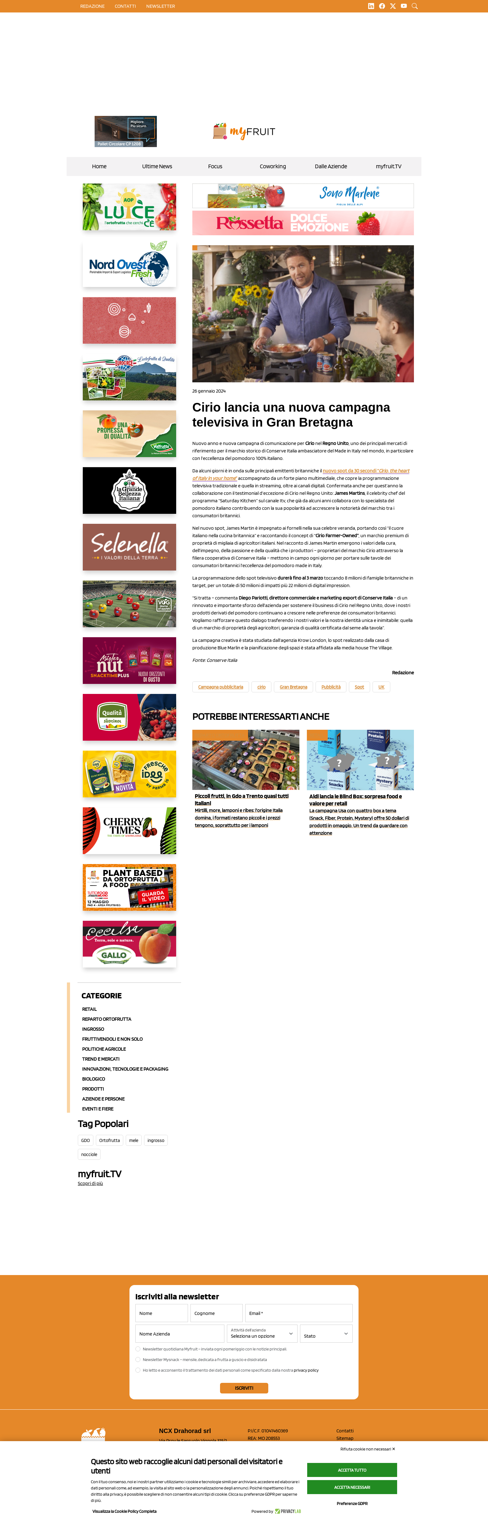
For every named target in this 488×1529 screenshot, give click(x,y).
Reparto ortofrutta (106, 1019)
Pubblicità (330, 687)
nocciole (89, 1154)
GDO (85, 1140)
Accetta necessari (352, 1487)
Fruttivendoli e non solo (112, 1039)
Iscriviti (244, 1388)
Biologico (93, 1079)
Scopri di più (90, 1183)
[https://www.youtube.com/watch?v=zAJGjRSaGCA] (129, 892)
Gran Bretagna (293, 687)
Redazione (92, 6)
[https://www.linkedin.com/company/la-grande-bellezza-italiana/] (129, 495)
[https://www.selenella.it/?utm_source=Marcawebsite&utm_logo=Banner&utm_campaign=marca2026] (129, 552)
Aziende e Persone (103, 1099)
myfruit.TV (388, 166)
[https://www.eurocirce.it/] (129, 382)
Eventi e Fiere (97, 1109)
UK (381, 687)
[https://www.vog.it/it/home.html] (129, 609)
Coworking (273, 166)
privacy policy (306, 1370)
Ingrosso (93, 1029)
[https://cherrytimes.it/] (129, 835)
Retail (89, 1009)
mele (133, 1140)
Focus (215, 166)
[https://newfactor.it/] (129, 665)
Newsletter (160, 6)
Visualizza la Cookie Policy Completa (124, 1511)
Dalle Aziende (331, 166)
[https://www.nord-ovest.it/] (129, 268)
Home (99, 166)
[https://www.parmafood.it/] (129, 779)
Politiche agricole (104, 1049)
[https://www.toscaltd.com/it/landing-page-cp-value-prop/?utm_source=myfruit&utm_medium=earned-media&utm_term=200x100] (125, 131)
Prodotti (93, 1089)
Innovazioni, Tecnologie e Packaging (125, 1069)
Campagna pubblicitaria (220, 687)
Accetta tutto (352, 1470)
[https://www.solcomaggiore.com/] (129, 325)
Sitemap (345, 1438)
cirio (261, 687)
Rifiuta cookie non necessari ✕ (368, 1448)
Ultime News (157, 166)
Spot (359, 687)
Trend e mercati (101, 1059)
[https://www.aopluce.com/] (129, 212)
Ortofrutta (109, 1140)
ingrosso (156, 1140)
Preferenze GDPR (352, 1503)
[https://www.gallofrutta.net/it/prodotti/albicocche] (129, 949)
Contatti (345, 1431)
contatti (125, 6)
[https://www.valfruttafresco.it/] (129, 438)
